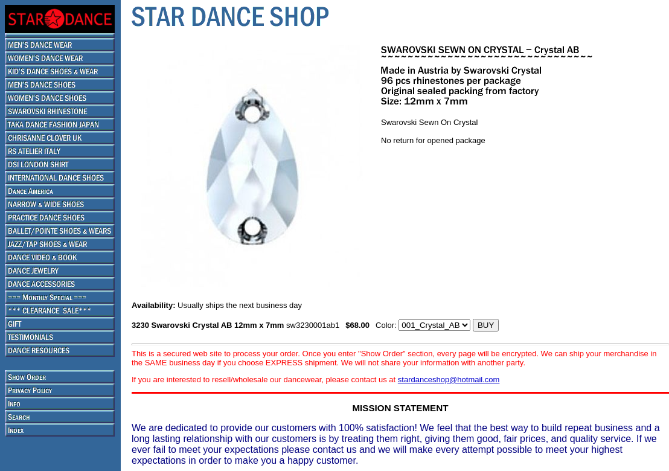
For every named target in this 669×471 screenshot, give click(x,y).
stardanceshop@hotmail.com (449, 379)
